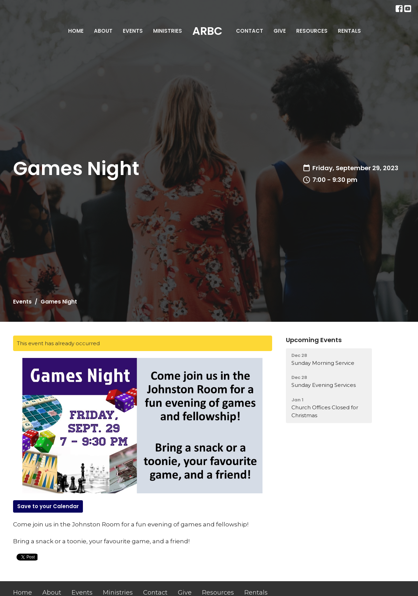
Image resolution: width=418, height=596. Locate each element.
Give (280, 30)
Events (133, 30)
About (103, 30)
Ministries (167, 30)
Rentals (349, 30)
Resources (312, 30)
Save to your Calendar (48, 506)
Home (76, 30)
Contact (249, 30)
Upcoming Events (314, 340)
